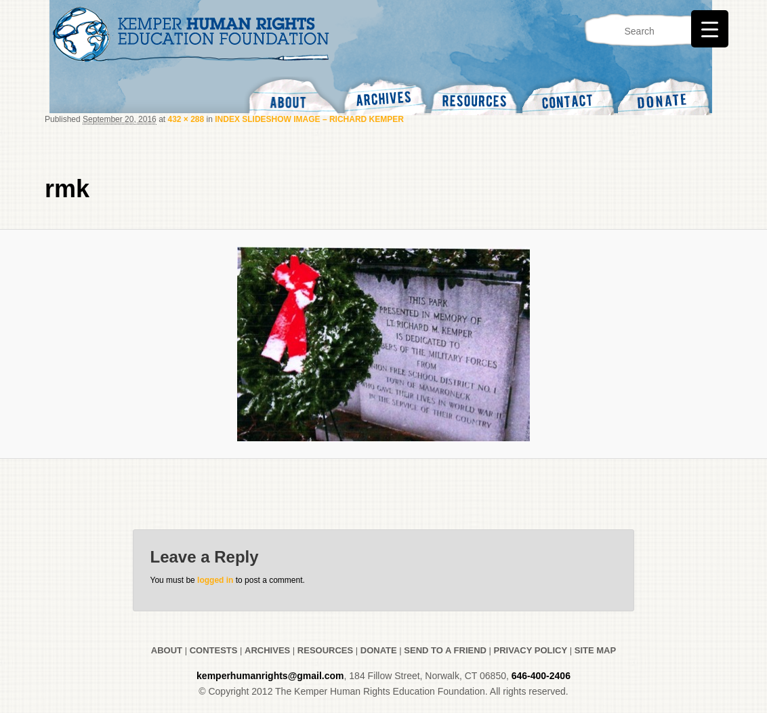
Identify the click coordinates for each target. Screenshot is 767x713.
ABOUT (166, 650)
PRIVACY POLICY (531, 650)
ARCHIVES (267, 650)
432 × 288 (185, 119)
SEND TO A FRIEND (445, 650)
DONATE (378, 650)
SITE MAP (595, 650)
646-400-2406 (541, 675)
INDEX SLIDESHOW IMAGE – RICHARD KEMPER (309, 119)
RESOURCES (325, 650)
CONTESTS (212, 650)
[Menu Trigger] (709, 28)
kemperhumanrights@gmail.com (270, 675)
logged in (215, 580)
